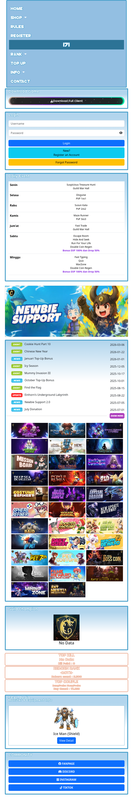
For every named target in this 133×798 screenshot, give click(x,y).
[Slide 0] (54, 332)
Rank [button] (17, 54)
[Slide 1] (60, 332)
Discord (66, 772)
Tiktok (66, 787)
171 (66, 44)
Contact (20, 81)
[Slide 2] (66, 332)
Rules (17, 26)
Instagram (66, 780)
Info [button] (16, 72)
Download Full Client (66, 101)
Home (17, 8)
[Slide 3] (72, 332)
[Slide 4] (79, 332)
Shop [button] (17, 17)
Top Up (18, 63)
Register (21, 35)
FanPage (66, 764)
